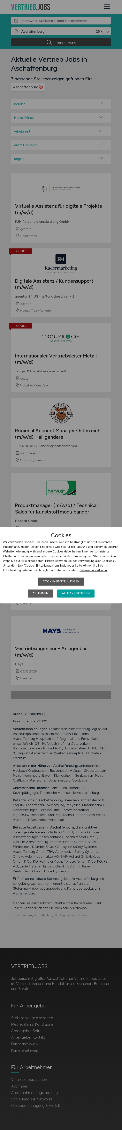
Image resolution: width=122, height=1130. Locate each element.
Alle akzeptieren (76, 593)
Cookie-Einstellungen (61, 581)
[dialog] (61, 565)
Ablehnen (40, 593)
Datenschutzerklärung (94, 570)
